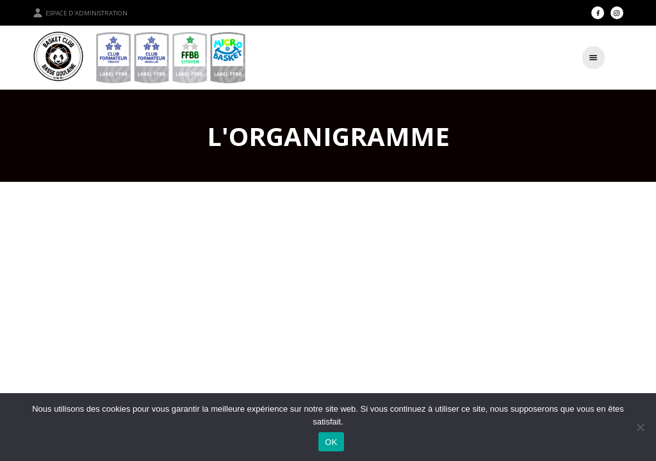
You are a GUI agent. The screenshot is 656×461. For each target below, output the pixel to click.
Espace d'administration (80, 13)
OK (331, 442)
